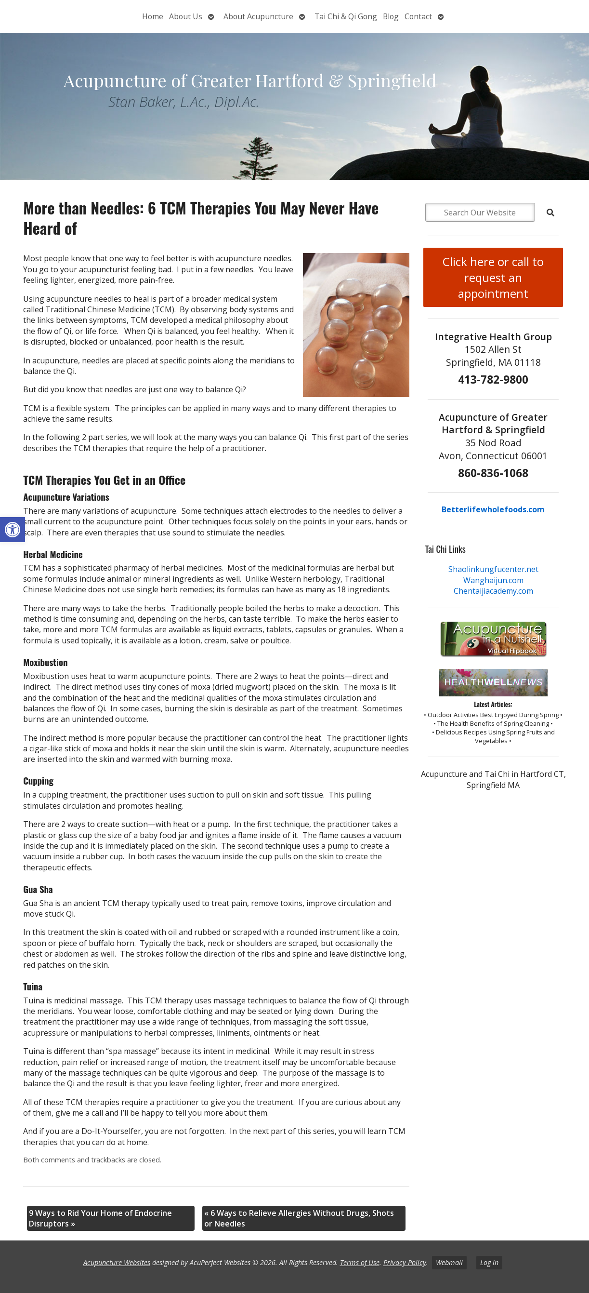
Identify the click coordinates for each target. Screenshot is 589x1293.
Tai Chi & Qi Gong (345, 16)
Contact (418, 16)
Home (152, 16)
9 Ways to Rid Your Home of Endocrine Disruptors (100, 1218)
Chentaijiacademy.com (493, 591)
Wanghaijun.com (493, 580)
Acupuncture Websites (116, 1262)
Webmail (449, 1262)
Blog (391, 16)
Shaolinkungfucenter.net (493, 569)
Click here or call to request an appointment (493, 277)
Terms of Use (360, 1262)
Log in (489, 1262)
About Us (185, 16)
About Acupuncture (258, 16)
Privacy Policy (404, 1262)
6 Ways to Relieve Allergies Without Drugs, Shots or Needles (299, 1218)
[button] (12, 529)
